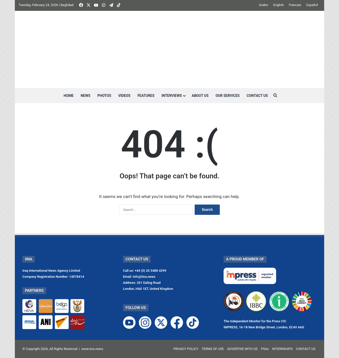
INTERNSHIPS (282, 349)
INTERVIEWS (171, 96)
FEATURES (146, 96)
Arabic (263, 5)
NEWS (86, 96)
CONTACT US (257, 96)
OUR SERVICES (228, 96)
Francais (295, 5)
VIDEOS (124, 96)
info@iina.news (144, 277)
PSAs (265, 349)
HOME (69, 96)
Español (312, 5)
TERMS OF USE (213, 349)
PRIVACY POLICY (185, 349)
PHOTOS (104, 96)
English (278, 5)
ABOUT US (200, 96)
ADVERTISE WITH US (242, 349)
